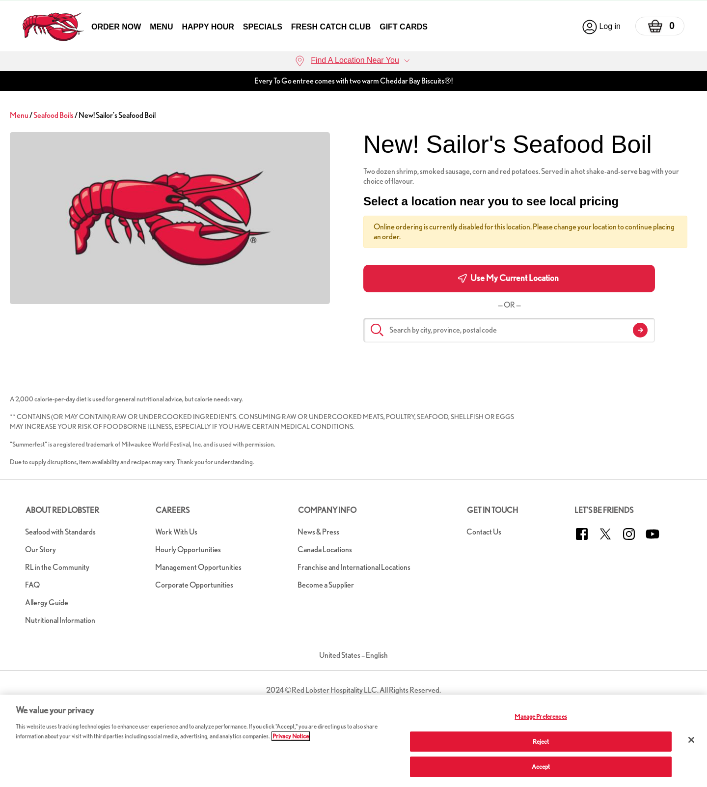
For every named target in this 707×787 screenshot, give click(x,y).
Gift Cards (404, 27)
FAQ (32, 585)
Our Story (40, 549)
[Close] (691, 740)
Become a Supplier (326, 585)
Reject (541, 741)
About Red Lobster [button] (62, 510)
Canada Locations (325, 549)
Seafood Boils (53, 115)
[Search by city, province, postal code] (509, 330)
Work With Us (176, 531)
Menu (161, 27)
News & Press (318, 531)
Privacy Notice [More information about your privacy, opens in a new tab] (290, 736)
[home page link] (53, 27)
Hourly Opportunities (188, 549)
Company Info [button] (327, 510)
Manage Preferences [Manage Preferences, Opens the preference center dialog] (541, 716)
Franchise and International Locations (354, 567)
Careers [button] (173, 510)
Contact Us (483, 531)
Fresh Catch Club (331, 27)
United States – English (353, 655)
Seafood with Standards (60, 531)
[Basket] (660, 26)
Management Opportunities (198, 567)
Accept (541, 766)
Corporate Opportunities (194, 585)
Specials (262, 27)
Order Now (116, 27)
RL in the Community (57, 567)
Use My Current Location (508, 278)
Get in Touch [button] (492, 510)
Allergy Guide (46, 602)
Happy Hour (208, 27)
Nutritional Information (60, 620)
